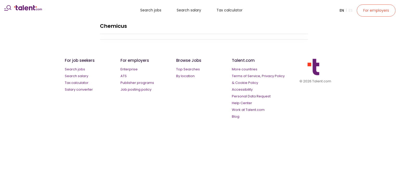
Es (351, 10)
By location (185, 76)
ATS (123, 76)
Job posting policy (135, 89)
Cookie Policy (246, 82)
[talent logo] (28, 9)
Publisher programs (137, 82)
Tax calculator (229, 10)
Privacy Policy (273, 76)
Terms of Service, (246, 76)
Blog (235, 116)
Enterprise (129, 69)
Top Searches (188, 69)
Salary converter (79, 89)
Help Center (242, 103)
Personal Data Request (251, 96)
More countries (244, 69)
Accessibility (242, 89)
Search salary (189, 10)
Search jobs (150, 10)
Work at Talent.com (248, 109)
